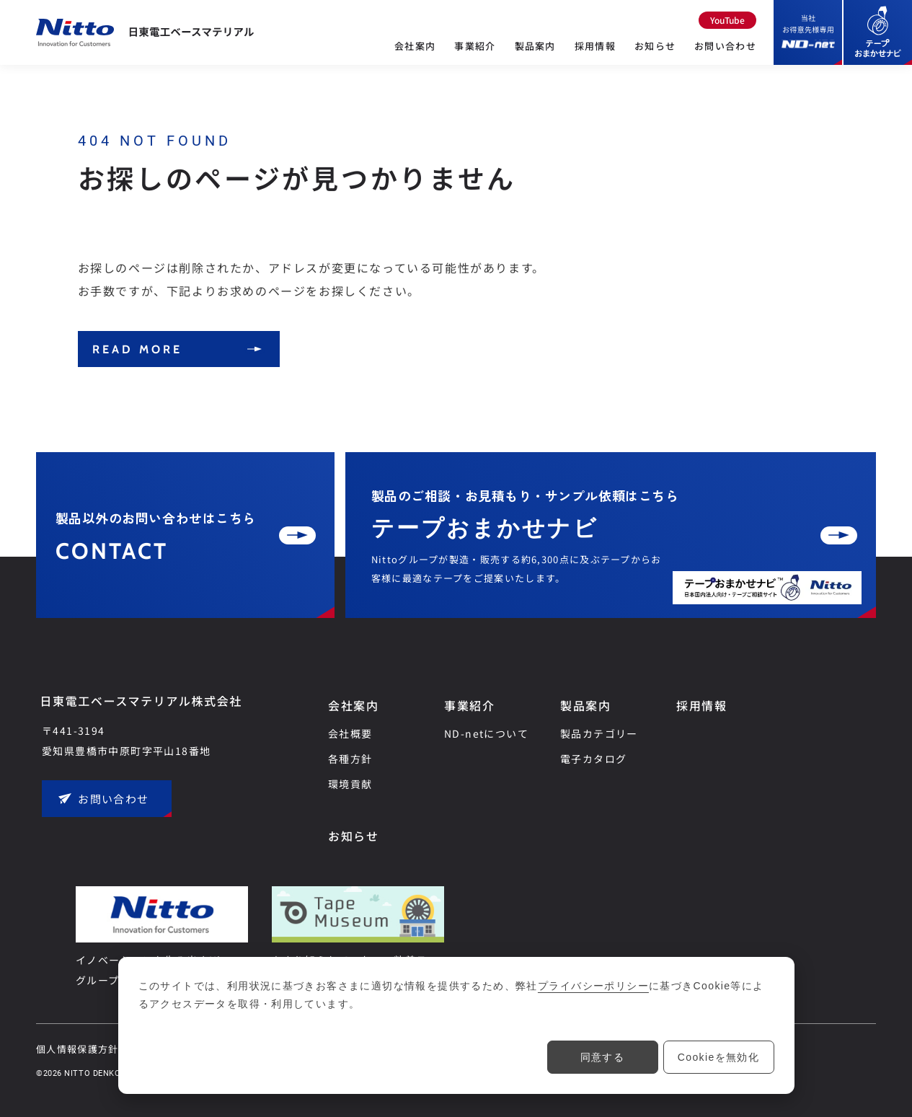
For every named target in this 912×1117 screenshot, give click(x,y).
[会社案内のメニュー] (414, 60)
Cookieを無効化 (719, 1057)
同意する (602, 1057)
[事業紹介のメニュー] (474, 60)
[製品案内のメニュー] (535, 60)
